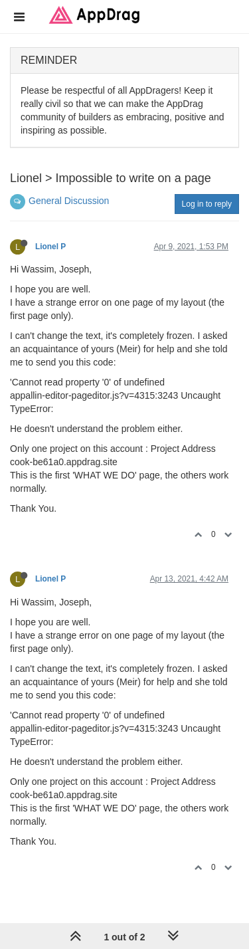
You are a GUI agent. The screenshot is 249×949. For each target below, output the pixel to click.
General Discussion (69, 200)
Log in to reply (207, 204)
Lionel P (50, 246)
